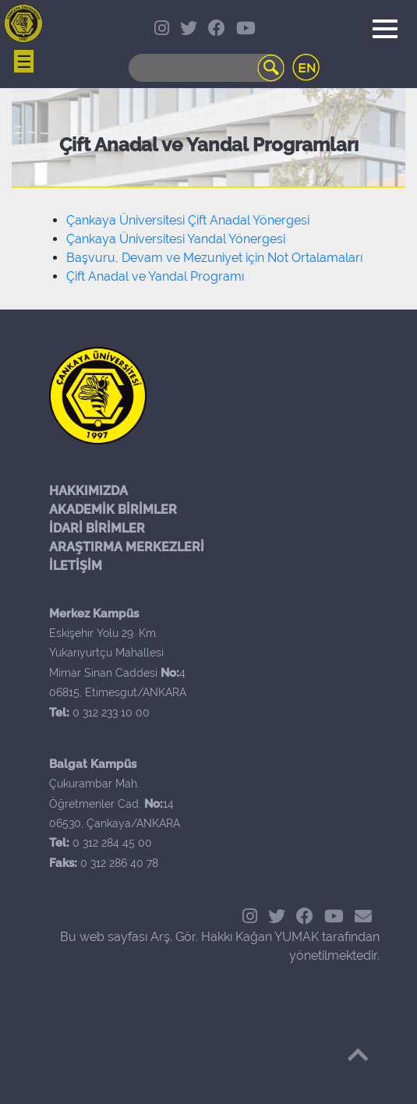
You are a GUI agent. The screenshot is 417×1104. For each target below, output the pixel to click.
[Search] (206, 68)
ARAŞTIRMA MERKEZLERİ (126, 547)
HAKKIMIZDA (88, 490)
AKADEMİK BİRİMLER (113, 509)
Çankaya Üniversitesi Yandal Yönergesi (175, 239)
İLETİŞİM (75, 565)
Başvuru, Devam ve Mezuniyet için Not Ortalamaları (214, 257)
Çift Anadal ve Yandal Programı (155, 276)
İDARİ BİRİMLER (97, 528)
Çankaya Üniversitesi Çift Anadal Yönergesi (187, 220)
